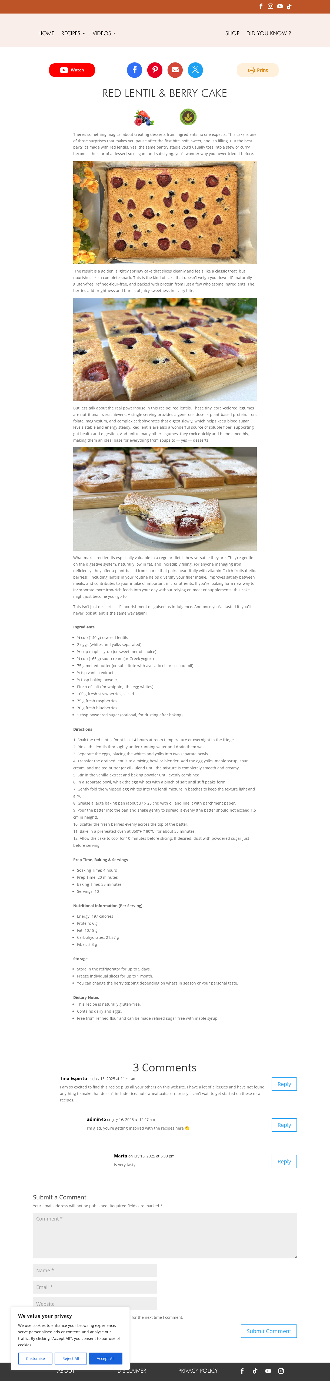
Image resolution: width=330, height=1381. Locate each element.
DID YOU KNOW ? (268, 34)
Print (258, 70)
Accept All (106, 1358)
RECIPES (70, 34)
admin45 (96, 1119)
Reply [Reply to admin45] (284, 1125)
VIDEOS (102, 34)
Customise (35, 1358)
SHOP (232, 34)
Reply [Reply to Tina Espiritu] (284, 1084)
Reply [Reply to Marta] (284, 1161)
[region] (70, 1338)
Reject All (70, 1358)
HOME (46, 34)
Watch (72, 70)
